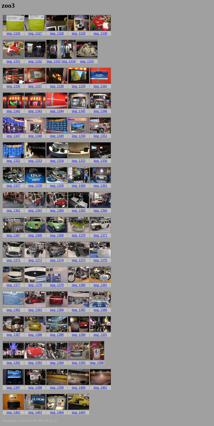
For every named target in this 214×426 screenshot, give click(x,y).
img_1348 (35, 136)
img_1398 (35, 387)
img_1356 (100, 160)
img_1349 (57, 136)
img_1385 (78, 310)
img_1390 (78, 334)
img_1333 (53, 61)
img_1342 (13, 111)
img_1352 (13, 160)
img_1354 (57, 160)
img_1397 (13, 387)
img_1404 (57, 412)
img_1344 (57, 111)
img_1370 (78, 235)
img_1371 (100, 235)
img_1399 (57, 387)
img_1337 (35, 86)
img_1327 (35, 33)
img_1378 (35, 285)
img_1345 (78, 111)
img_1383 (35, 310)
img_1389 (57, 334)
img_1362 (13, 210)
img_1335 (87, 61)
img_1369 (57, 235)
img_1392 (13, 362)
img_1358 (35, 185)
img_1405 (78, 412)
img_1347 (13, 136)
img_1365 (78, 210)
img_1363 (35, 210)
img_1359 (57, 185)
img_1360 (78, 185)
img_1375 (78, 260)
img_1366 (100, 210)
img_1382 (13, 310)
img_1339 (78, 86)
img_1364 (57, 210)
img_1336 (13, 86)
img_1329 (78, 33)
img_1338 (57, 86)
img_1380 (78, 285)
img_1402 (13, 412)
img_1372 (13, 260)
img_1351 (100, 136)
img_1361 (100, 185)
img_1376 (100, 260)
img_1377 (13, 285)
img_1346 (100, 111)
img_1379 (57, 285)
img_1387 (13, 334)
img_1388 (35, 334)
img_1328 (57, 33)
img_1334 (68, 61)
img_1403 (35, 412)
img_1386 (100, 310)
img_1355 (78, 160)
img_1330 (100, 33)
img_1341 (100, 86)
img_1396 (97, 362)
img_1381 (100, 285)
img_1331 (13, 61)
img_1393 (35, 362)
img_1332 (35, 61)
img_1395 (78, 362)
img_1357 (13, 185)
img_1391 (100, 334)
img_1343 (35, 111)
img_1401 (100, 387)
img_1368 (35, 235)
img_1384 (57, 310)
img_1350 (78, 136)
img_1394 (57, 362)
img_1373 (35, 260)
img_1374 (57, 260)
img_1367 (13, 235)
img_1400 (78, 387)
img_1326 (13, 33)
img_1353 (35, 160)
